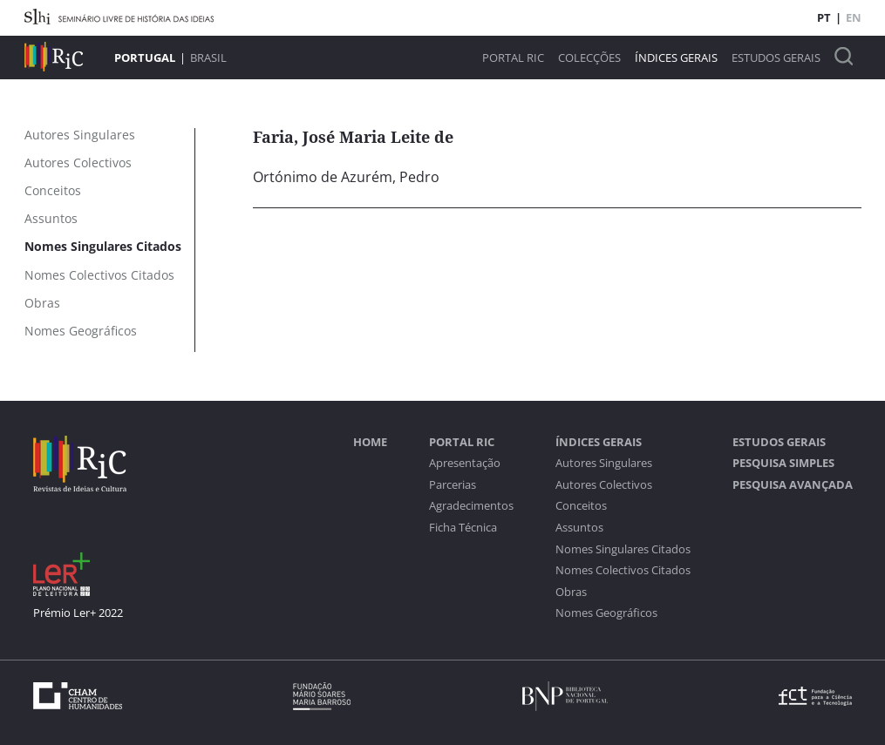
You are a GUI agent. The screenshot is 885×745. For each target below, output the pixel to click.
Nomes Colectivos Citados (623, 570)
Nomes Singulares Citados (623, 549)
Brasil (208, 57)
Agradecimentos (471, 505)
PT (824, 17)
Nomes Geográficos (606, 613)
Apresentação (464, 463)
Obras (571, 592)
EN (853, 17)
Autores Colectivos (603, 484)
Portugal (144, 57)
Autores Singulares (603, 463)
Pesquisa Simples (783, 463)
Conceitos (581, 505)
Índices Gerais (676, 57)
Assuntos (579, 527)
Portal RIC (513, 57)
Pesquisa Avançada (792, 484)
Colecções (589, 57)
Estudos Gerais (776, 57)
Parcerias (452, 484)
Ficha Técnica (463, 527)
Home (370, 442)
